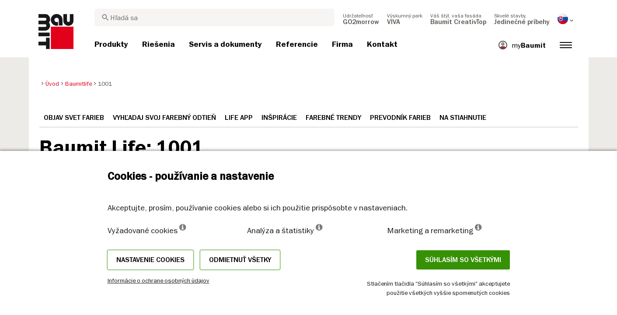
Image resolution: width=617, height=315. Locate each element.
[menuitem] (361, 19)
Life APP (239, 117)
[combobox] (214, 17)
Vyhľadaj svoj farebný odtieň (164, 117)
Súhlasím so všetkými (463, 260)
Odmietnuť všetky (240, 260)
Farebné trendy (333, 117)
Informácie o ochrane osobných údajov (158, 280)
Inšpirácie (279, 117)
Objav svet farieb (74, 117)
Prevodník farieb (400, 117)
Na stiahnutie (462, 117)
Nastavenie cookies (150, 260)
